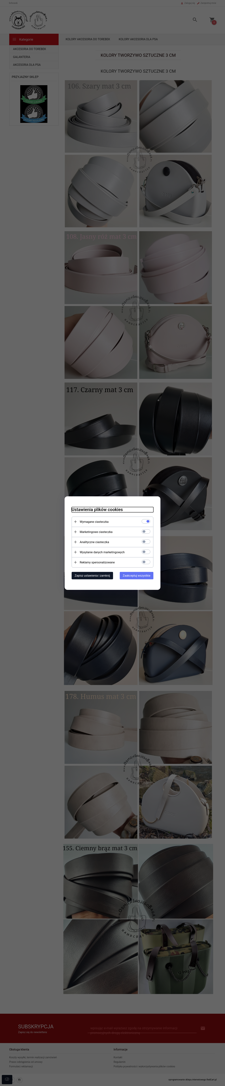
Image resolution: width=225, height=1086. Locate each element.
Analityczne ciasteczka (93, 542)
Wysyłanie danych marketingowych (101, 552)
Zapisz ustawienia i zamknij (91, 575)
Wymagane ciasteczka (93, 521)
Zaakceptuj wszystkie (137, 575)
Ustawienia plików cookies (96, 509)
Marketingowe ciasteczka (95, 531)
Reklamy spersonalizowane (96, 562)
